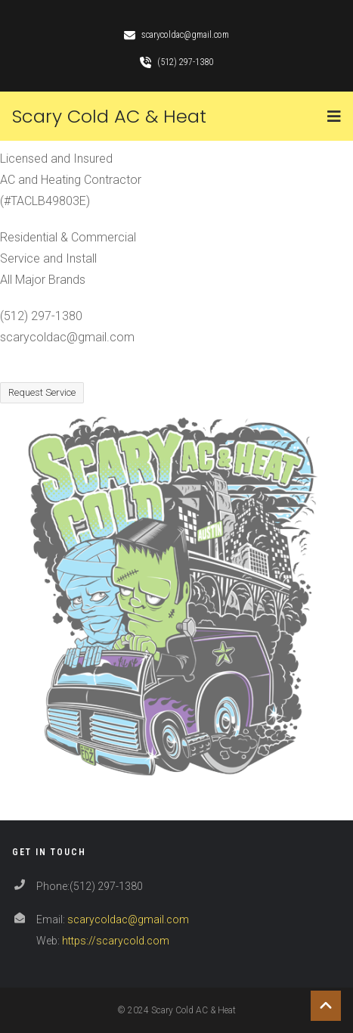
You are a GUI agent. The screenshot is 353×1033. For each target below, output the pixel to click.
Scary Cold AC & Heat (109, 116)
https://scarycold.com (115, 941)
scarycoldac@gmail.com (128, 919)
